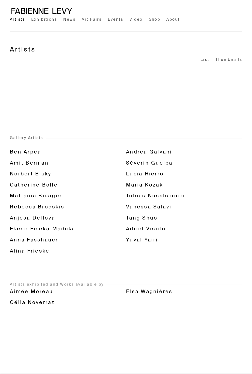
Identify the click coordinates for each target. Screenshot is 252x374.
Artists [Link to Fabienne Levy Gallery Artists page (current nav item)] (17, 19)
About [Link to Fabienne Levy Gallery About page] (173, 19)
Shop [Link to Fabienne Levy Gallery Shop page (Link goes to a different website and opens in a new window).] (154, 19)
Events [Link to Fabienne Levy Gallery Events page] (115, 19)
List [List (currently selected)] (205, 60)
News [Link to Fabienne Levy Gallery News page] (69, 19)
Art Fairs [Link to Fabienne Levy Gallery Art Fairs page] (92, 19)
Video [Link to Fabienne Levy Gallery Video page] (135, 19)
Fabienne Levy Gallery (42, 11)
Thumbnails (228, 60)
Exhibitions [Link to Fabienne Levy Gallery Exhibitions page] (44, 19)
